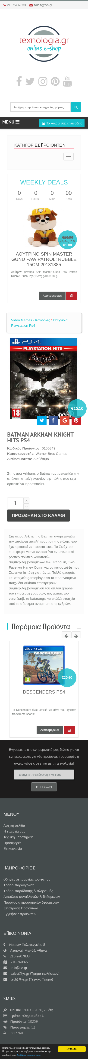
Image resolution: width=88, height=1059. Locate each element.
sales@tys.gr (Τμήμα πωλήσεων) (31, 973)
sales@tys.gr (43, 5)
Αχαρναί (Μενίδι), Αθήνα (25, 950)
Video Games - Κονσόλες (30, 320)
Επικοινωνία (12, 848)
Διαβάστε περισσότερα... (29, 1055)
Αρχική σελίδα (14, 825)
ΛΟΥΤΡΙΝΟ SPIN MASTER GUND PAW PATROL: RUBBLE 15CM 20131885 (44, 259)
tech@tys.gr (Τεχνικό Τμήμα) (28, 979)
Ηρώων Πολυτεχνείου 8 (24, 944)
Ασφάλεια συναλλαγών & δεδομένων (31, 896)
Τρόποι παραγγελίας (18, 885)
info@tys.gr (15, 967)
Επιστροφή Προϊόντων (20, 908)
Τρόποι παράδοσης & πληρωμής (28, 891)
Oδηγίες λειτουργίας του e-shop (26, 879)
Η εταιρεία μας (14, 831)
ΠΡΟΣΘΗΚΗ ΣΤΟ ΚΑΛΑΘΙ (38, 515)
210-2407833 (16, 956)
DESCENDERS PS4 (44, 691)
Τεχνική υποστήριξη (18, 837)
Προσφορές (12, 843)
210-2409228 (17, 962)
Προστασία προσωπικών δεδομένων (31, 902)
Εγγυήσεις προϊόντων (19, 914)
